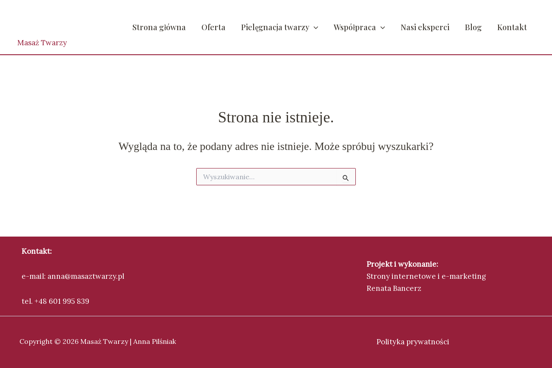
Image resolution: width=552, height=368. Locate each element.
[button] (313, 27)
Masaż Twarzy (42, 42)
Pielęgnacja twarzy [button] (279, 27)
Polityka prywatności (412, 341)
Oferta (213, 27)
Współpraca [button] (359, 27)
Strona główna (159, 27)
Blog (473, 27)
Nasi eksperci (425, 27)
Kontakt (512, 27)
